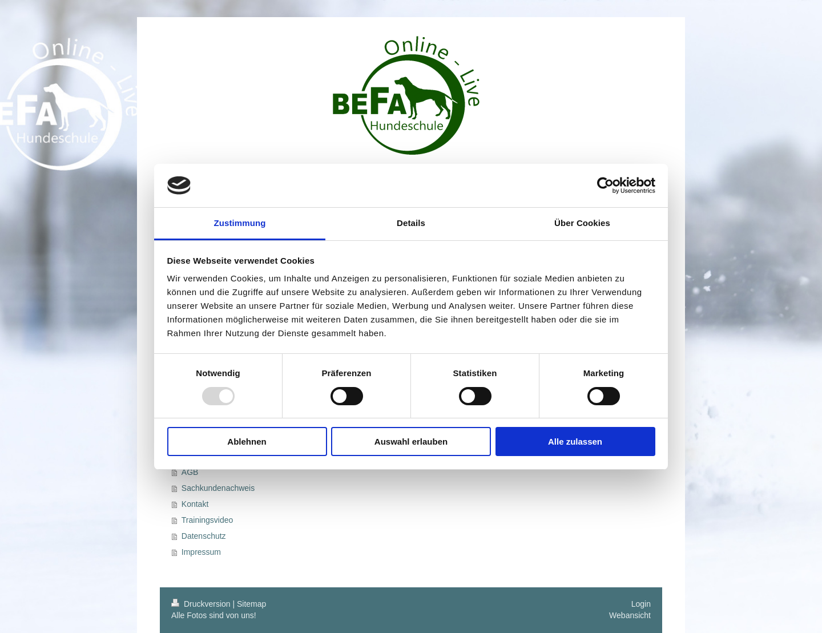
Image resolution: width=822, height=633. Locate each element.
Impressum (201, 552)
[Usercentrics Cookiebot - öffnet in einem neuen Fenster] (605, 185)
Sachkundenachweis (218, 488)
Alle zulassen (575, 441)
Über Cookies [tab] (582, 223)
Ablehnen (246, 441)
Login (641, 603)
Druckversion (201, 603)
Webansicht (630, 615)
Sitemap (251, 603)
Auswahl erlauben (411, 441)
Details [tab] (411, 223)
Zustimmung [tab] (240, 223)
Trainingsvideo (207, 520)
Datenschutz (204, 536)
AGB (190, 472)
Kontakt (195, 504)
